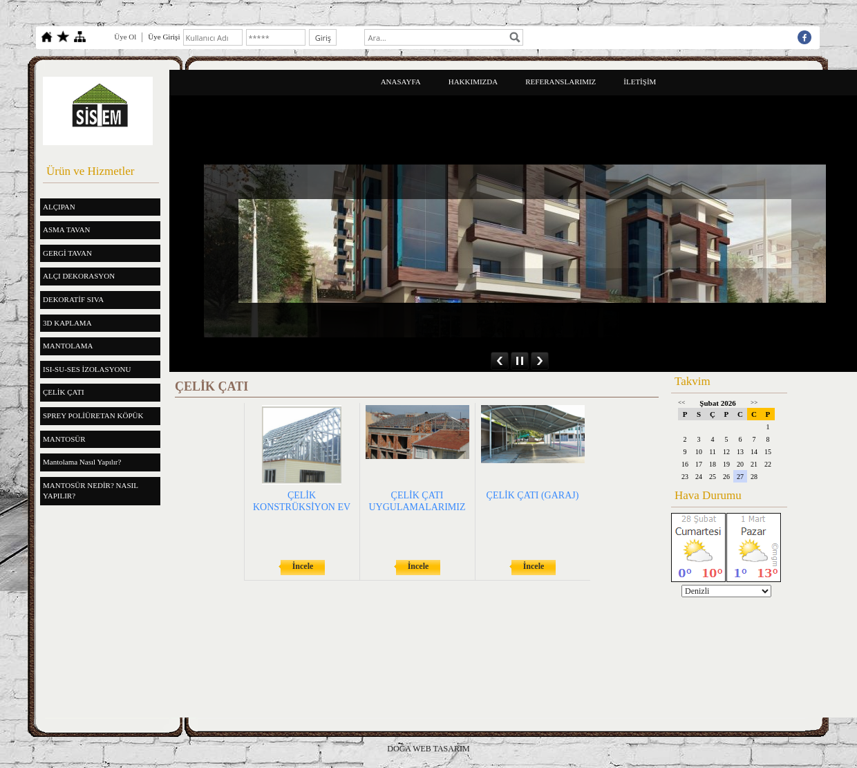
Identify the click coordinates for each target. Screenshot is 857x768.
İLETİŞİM (639, 81)
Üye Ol (125, 36)
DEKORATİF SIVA (73, 299)
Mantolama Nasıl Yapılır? (82, 462)
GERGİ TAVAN (67, 253)
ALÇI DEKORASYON (79, 276)
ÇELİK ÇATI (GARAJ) (533, 495)
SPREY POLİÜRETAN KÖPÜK (93, 415)
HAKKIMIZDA (473, 81)
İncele (303, 566)
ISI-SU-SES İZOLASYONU (87, 369)
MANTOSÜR (64, 439)
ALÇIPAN (59, 207)
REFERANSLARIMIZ (560, 81)
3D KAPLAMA (67, 323)
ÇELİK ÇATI (63, 392)
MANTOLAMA (68, 345)
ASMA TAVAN (67, 229)
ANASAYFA (401, 81)
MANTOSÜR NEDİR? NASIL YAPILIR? (90, 490)
